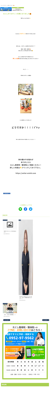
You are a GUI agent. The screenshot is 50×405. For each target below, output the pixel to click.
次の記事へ (45, 320)
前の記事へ (7, 320)
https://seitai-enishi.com (26, 173)
